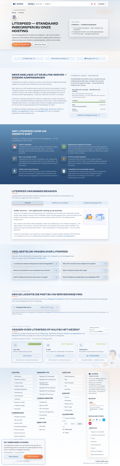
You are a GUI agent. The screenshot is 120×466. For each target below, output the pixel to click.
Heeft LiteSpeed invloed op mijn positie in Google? (31, 277)
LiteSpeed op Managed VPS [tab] (92, 203)
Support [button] (47, 4)
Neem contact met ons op (62, 312)
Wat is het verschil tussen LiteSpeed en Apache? (79, 263)
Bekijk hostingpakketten (21, 44)
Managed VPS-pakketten (56, 299)
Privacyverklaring (19, 452)
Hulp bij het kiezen (40, 44)
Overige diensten (45, 398)
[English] (94, 4)
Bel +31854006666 (92, 356)
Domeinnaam (18, 413)
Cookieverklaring (8, 452)
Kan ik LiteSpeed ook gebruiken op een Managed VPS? (81, 277)
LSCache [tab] (27, 203)
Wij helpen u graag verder (37, 258)
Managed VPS (42, 111)
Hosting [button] (31, 4)
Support (66, 393)
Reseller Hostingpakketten (20, 111)
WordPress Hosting (55, 109)
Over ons (66, 372)
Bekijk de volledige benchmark (89, 115)
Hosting (14, 12)
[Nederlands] (91, 4)
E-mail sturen (60, 356)
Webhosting (44, 109)
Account (101, 4)
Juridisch (93, 428)
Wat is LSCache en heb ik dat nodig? (75, 270)
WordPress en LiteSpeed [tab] (60, 203)
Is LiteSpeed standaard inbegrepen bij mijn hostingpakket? (33, 263)
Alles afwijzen (13, 456)
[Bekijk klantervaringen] (98, 406)
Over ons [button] (39, 4)
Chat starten (27, 356)
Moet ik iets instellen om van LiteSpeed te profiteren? (32, 270)
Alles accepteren (33, 456)
